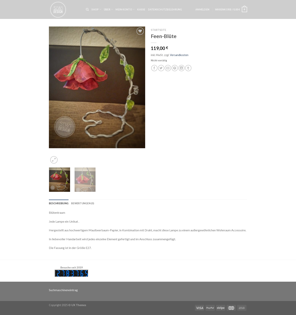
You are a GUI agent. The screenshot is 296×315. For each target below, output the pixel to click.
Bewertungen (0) (82, 203)
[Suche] (87, 9)
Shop (96, 9)
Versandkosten (179, 55)
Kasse (141, 9)
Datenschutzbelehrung (165, 9)
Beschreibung (59, 203)
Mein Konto (125, 9)
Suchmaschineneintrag (63, 290)
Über (108, 9)
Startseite (158, 29)
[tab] (59, 203)
